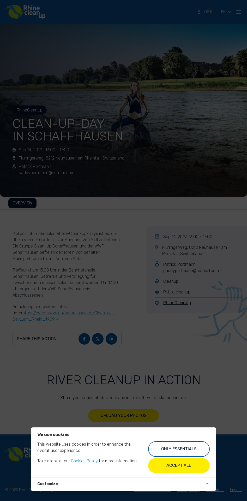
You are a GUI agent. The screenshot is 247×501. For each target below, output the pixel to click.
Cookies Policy (84, 460)
